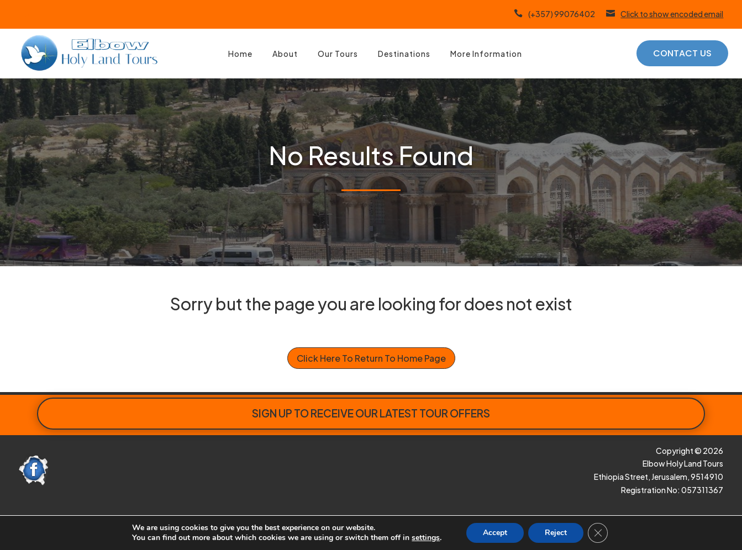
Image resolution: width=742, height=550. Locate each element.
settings (429, 537)
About (285, 54)
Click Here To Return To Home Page (371, 358)
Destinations (404, 54)
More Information (486, 54)
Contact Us (682, 53)
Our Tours (338, 54)
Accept (500, 532)
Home (240, 54)
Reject (561, 532)
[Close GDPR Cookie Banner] (604, 533)
